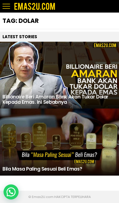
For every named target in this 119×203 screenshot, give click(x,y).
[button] (11, 191)
